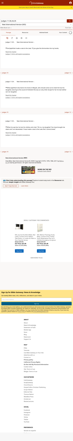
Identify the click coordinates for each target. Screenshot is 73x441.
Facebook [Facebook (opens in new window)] (27, 410)
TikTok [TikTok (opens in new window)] (26, 417)
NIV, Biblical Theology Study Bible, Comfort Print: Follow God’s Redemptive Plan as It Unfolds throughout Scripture (46, 237)
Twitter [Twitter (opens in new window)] (26, 419)
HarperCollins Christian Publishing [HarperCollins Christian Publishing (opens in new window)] (35, 387)
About (26, 323)
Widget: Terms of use (30, 371)
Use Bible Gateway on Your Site (34, 353)
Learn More (24, 186)
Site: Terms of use (29, 369)
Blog (25, 335)
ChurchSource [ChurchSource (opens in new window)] (28, 385)
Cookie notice (28, 367)
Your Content (33, 32)
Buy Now (19, 251)
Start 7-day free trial (11, 186)
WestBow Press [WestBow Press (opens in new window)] (28, 397)
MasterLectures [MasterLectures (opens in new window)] (29, 401)
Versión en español (30, 431)
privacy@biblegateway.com (40, 311)
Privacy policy (28, 360)
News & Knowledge (30, 325)
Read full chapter (11, 52)
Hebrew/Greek (22, 32)
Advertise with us (29, 355)
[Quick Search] (33, 21)
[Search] (70, 21)
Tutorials (26, 350)
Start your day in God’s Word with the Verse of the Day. (36, 7)
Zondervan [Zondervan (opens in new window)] (27, 399)
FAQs (25, 348)
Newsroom (27, 337)
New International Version (14, 158)
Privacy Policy (21, 311)
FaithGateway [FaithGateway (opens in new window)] (28, 380)
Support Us (27, 339)
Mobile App (27, 330)
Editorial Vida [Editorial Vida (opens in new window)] (28, 392)
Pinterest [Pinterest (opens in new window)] (26, 415)
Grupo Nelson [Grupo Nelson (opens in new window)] (28, 390)
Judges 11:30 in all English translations (18, 54)
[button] (70, 3)
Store (25, 332)
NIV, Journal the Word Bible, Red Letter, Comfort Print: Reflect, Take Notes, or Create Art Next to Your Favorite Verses (25, 237)
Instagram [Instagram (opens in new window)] (27, 412)
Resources (12, 32)
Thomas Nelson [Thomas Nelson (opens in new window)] (29, 394)
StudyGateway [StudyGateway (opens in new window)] (28, 382)
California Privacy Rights (32, 362)
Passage (4, 32)
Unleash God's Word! (44, 171)
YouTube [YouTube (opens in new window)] (26, 422)
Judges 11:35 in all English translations (18, 135)
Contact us (27, 357)
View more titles (36, 258)
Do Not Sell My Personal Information (36, 364)
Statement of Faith (30, 327)
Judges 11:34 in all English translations (18, 97)
